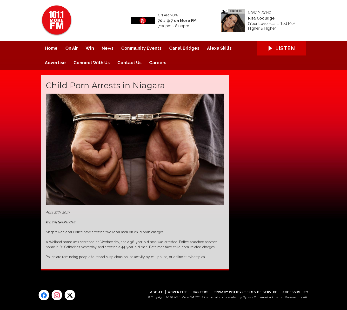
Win (90, 48)
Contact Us (129, 62)
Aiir (305, 297)
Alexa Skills (219, 48)
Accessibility (295, 292)
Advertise (55, 62)
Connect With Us (91, 62)
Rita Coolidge (261, 18)
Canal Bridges (184, 48)
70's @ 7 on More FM (177, 21)
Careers (157, 62)
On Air (71, 48)
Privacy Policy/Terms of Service (245, 292)
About (156, 292)
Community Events (141, 48)
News (107, 48)
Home (51, 48)
